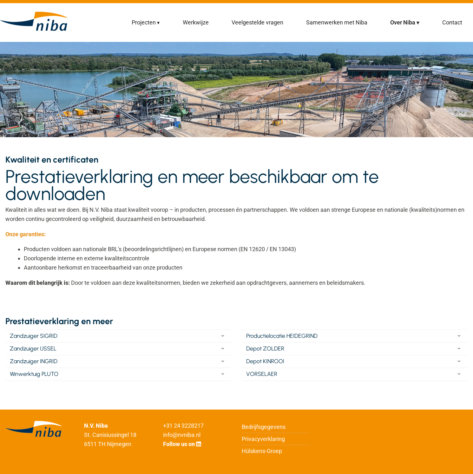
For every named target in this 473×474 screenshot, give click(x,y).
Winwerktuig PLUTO (34, 374)
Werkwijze (196, 22)
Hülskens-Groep (262, 451)
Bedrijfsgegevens (264, 427)
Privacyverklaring (263, 439)
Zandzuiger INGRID (33, 361)
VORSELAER (261, 374)
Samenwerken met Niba (336, 22)
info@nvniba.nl (181, 434)
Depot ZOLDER (265, 348)
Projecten (144, 22)
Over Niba (402, 22)
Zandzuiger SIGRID (33, 335)
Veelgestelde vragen (257, 22)
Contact (452, 22)
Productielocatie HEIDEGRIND (282, 335)
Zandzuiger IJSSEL (33, 348)
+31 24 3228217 (183, 425)
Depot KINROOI (265, 361)
